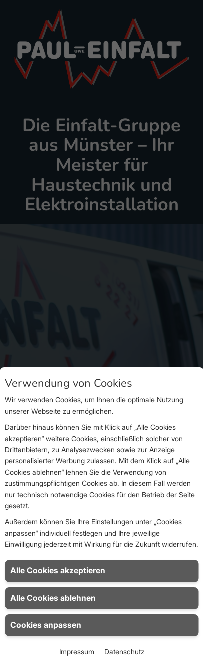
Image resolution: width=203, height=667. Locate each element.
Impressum (76, 651)
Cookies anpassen (45, 625)
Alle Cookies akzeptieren (57, 570)
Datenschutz (124, 651)
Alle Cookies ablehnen (53, 598)
